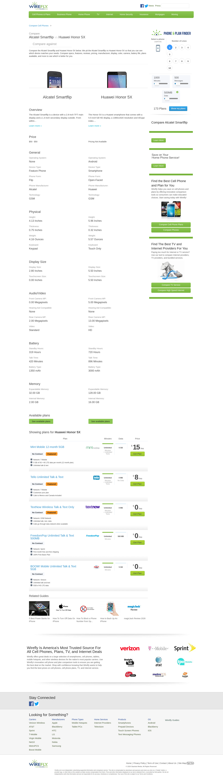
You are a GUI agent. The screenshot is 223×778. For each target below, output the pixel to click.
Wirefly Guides (160, 720)
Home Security (126, 14)
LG (51, 733)
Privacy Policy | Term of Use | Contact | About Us (154, 760)
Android (142, 722)
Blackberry (143, 726)
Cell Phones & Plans (41, 14)
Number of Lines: (179, 41)
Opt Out (190, 760)
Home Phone (84, 14)
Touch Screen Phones (121, 729)
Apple (52, 722)
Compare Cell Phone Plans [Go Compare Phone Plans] (171, 208)
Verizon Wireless (36, 722)
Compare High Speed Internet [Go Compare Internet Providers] (171, 274)
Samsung (54, 743)
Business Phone (64, 14)
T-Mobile (32, 733)
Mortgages (160, 14)
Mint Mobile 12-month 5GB (47, 446)
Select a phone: (158, 40)
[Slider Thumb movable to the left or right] (157, 68)
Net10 (31, 740)
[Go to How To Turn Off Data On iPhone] (63, 608)
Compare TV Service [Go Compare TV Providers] (171, 268)
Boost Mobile (34, 747)
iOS (140, 729)
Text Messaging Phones (121, 733)
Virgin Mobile (34, 736)
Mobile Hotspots (76, 722)
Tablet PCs (74, 726)
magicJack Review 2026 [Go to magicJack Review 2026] (134, 618)
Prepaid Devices (118, 726)
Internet (109, 14)
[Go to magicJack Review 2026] (134, 608)
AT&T (31, 726)
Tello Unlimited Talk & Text (46, 477)
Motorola (53, 736)
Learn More (158, 124)
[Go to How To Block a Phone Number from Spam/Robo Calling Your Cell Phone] (87, 608)
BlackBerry (54, 726)
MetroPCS (33, 743)
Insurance (144, 14)
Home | (129, 760)
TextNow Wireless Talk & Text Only (52, 507)
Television (94, 726)
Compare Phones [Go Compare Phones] (171, 213)
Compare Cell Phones (38, 26)
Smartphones (117, 722)
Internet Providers (97, 722)
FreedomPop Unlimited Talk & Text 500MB (52, 537)
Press (158, 5)
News (151, 5)
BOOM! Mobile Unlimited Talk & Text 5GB (53, 568)
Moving (174, 14)
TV (98, 14)
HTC (52, 729)
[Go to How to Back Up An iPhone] (110, 608)
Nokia (52, 740)
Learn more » (35, 126)
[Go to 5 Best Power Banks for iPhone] (39, 608)
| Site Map (181, 760)
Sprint (31, 729)
